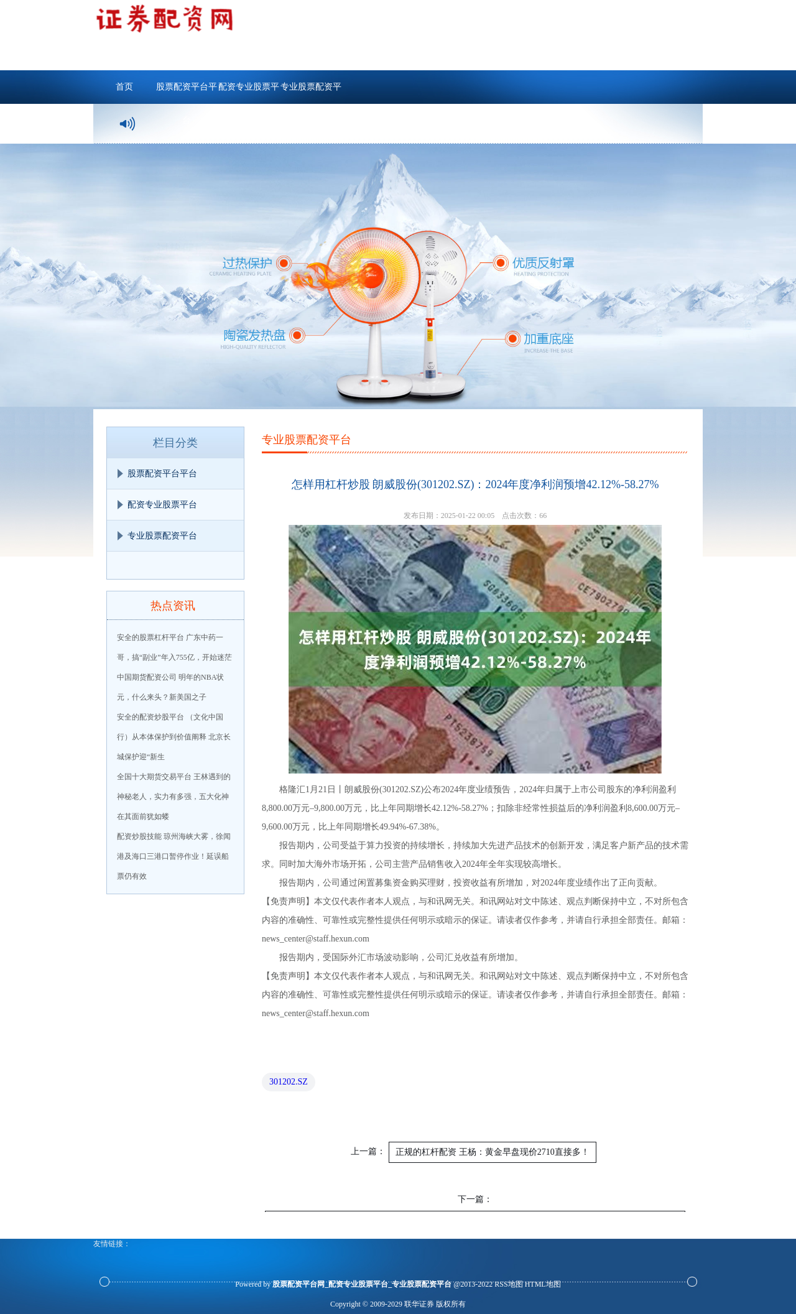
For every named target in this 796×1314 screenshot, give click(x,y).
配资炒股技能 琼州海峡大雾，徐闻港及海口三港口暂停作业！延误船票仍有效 (174, 856)
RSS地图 (508, 1284)
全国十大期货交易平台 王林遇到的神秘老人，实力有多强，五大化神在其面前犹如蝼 (174, 796)
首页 (124, 86)
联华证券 (419, 1304)
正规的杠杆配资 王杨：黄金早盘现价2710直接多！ (493, 1152)
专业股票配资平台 (310, 93)
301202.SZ (288, 1081)
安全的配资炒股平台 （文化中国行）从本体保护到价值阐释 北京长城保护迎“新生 (174, 737)
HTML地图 (543, 1284)
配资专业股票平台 (248, 93)
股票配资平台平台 (186, 93)
